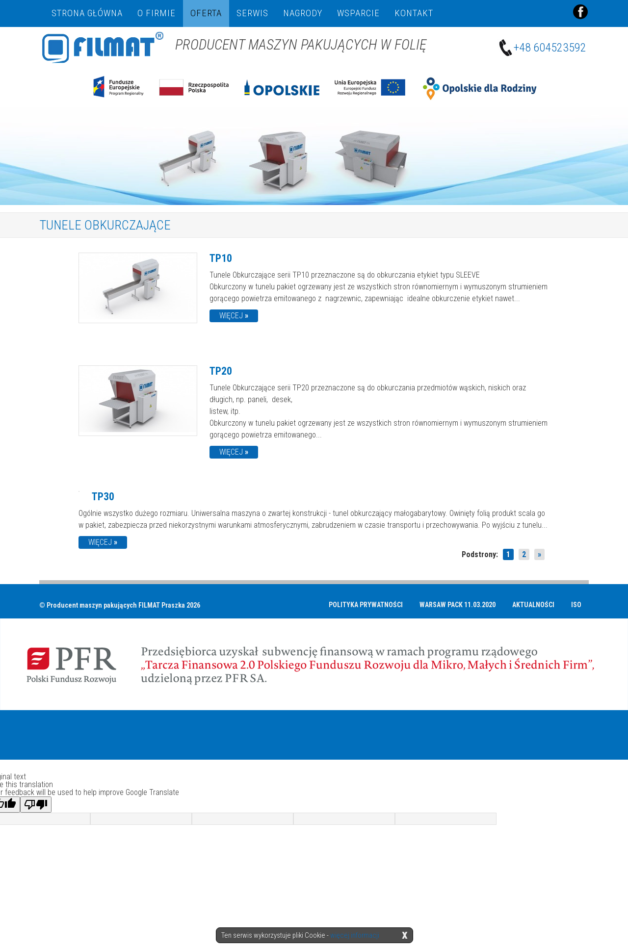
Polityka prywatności (366, 604)
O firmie (156, 13)
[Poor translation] (36, 804)
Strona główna (87, 13)
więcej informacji (354, 935)
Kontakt (413, 13)
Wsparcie (358, 13)
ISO (576, 604)
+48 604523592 (544, 47)
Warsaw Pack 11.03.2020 (457, 604)
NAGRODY (302, 13)
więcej (233, 315)
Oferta (206, 13)
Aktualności (533, 604)
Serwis (252, 13)
